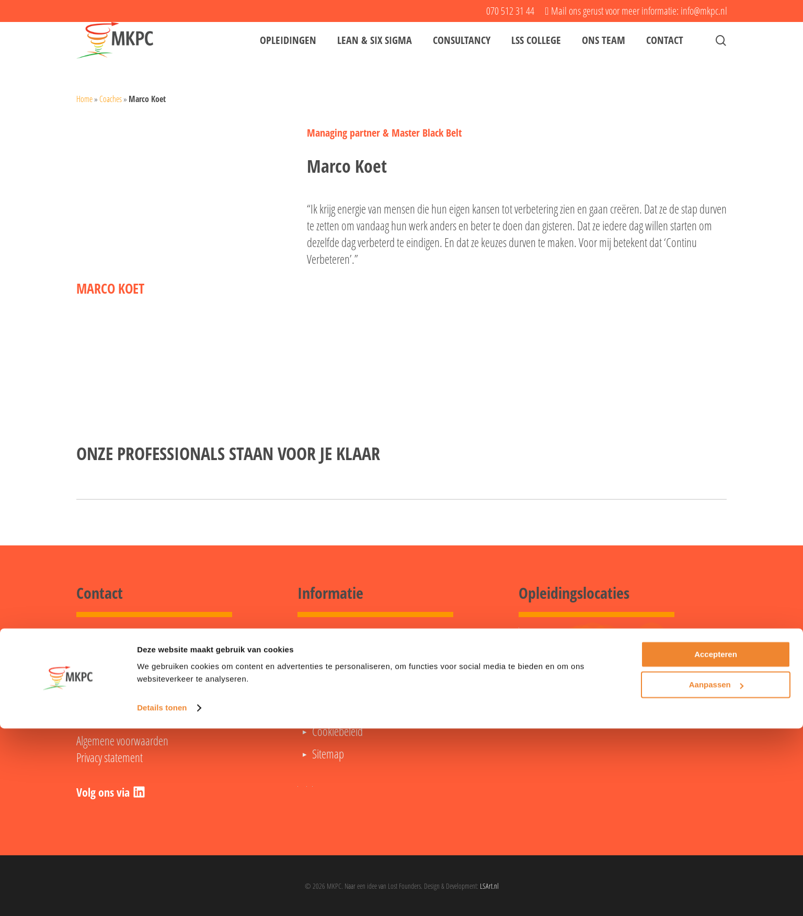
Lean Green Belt (343, 641)
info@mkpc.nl (103, 696)
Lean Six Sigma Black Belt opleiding (379, 663)
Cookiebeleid (337, 731)
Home (84, 99)
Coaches (110, 99)
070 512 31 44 (109, 680)
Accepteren (715, 841)
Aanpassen (716, 872)
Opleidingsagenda (347, 708)
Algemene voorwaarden (122, 740)
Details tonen (162, 895)
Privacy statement (109, 757)
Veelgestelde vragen (350, 686)
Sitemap (328, 753)
